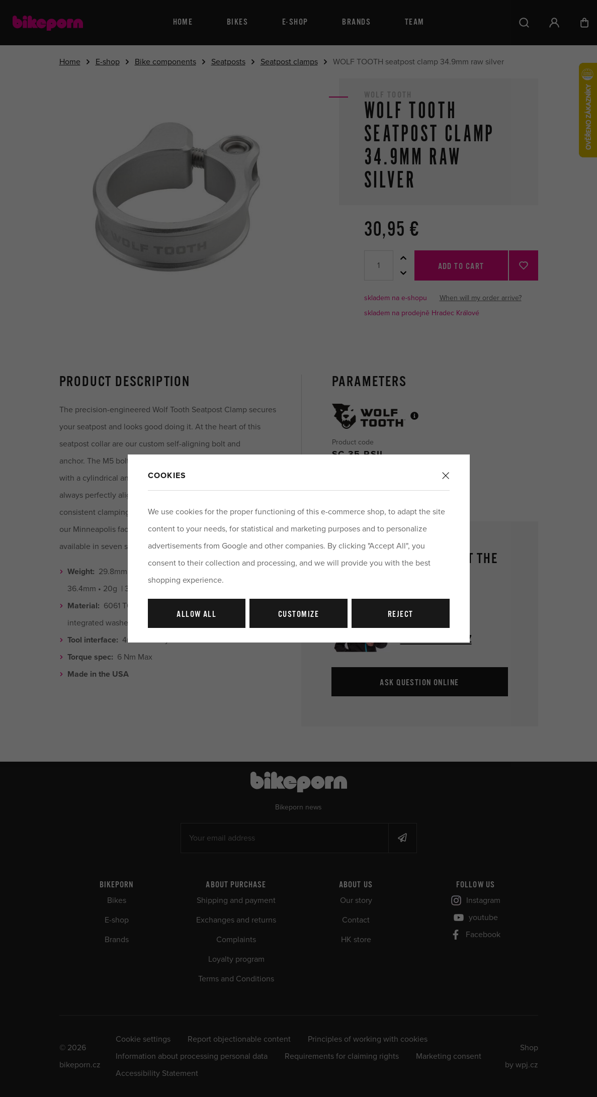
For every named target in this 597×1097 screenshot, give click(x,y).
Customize (298, 614)
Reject (400, 614)
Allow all (196, 614)
